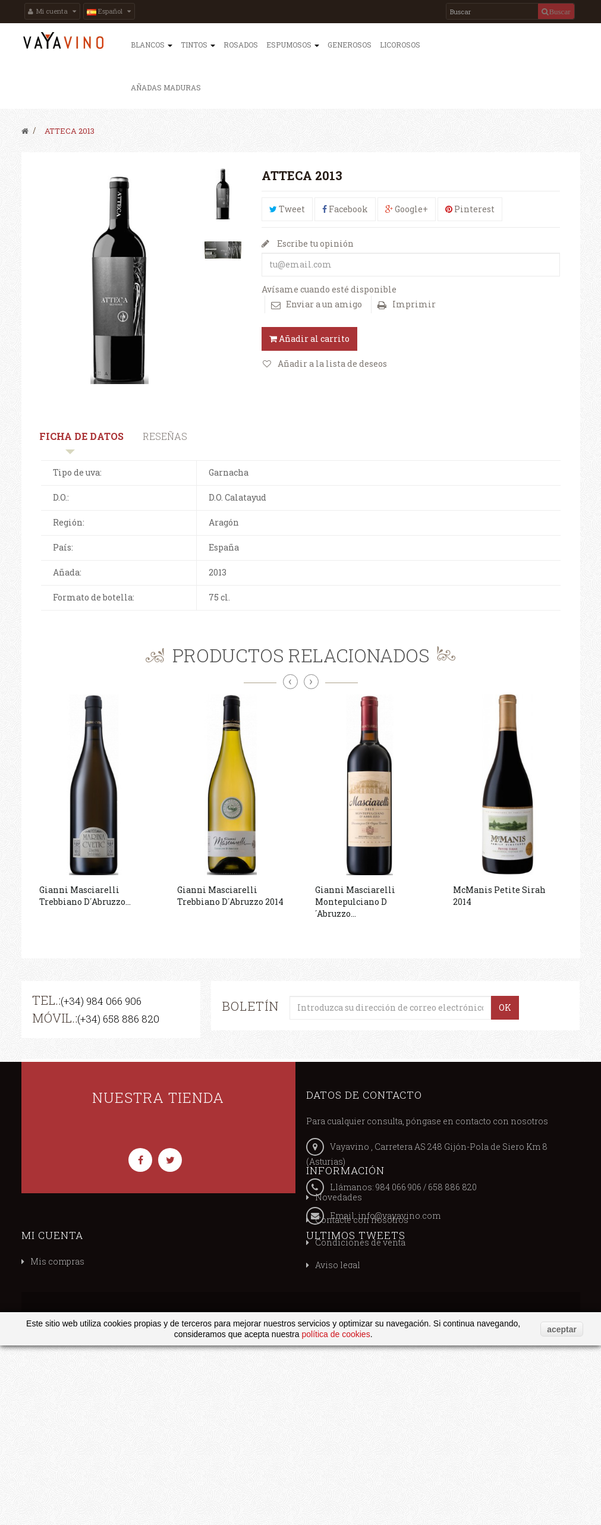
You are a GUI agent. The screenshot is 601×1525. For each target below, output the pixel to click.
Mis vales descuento (357, 1312)
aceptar (562, 1508)
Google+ (406, 209)
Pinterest (470, 209)
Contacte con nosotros (77, 1312)
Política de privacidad (75, 1380)
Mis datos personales (359, 1357)
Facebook (345, 209)
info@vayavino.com (399, 1215)
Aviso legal (52, 1357)
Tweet (287, 209)
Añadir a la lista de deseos (331, 363)
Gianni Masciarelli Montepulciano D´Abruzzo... (355, 901)
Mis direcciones (349, 1335)
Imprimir (414, 304)
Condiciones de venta (75, 1335)
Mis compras (342, 1290)
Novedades (53, 1290)
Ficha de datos (81, 436)
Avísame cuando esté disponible (329, 289)
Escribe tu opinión (314, 243)
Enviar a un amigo (324, 304)
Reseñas (165, 436)
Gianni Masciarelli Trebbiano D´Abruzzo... (85, 895)
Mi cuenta (337, 1263)
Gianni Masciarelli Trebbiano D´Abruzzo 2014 (230, 895)
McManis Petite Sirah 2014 (499, 895)
